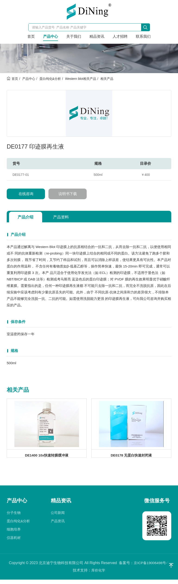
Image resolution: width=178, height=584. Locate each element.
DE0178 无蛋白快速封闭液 (131, 457)
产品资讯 (58, 525)
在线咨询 (26, 194)
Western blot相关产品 (80, 79)
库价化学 (98, 575)
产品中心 (50, 36)
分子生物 (14, 517)
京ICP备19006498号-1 (151, 567)
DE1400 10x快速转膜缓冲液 (46, 457)
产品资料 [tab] (64, 217)
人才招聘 (120, 36)
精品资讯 (96, 36)
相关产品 (106, 79)
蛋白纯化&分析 (50, 79)
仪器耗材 (14, 542)
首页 (31, 36)
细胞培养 (14, 534)
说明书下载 (67, 194)
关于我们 (73, 36)
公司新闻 (58, 517)
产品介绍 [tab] (26, 217)
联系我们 (143, 36)
